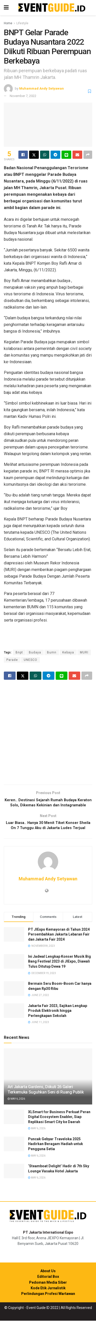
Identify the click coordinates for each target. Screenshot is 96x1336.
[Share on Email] (77, 155)
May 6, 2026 (16, 1114)
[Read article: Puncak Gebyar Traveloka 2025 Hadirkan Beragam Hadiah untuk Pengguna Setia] (14, 1159)
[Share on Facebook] (23, 155)
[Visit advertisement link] (48, 733)
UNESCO (30, 660)
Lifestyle (22, 23)
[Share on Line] (66, 155)
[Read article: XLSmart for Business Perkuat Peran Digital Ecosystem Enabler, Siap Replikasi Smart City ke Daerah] (14, 1132)
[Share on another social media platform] (87, 155)
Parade (12, 660)
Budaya (35, 652)
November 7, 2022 (23, 96)
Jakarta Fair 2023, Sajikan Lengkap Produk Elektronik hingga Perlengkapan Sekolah (57, 1026)
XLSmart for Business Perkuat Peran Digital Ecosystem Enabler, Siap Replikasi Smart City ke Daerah (59, 1132)
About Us (48, 1286)
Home (8, 23)
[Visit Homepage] (51, 7)
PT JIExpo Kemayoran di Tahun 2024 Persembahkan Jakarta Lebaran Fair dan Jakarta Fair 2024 (59, 950)
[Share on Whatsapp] (45, 155)
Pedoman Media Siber (48, 1298)
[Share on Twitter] (34, 155)
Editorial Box (48, 1292)
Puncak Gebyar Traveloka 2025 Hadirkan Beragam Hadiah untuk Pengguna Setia (55, 1159)
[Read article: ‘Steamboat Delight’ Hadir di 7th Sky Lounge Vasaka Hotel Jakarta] (14, 1186)
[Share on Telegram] (55, 155)
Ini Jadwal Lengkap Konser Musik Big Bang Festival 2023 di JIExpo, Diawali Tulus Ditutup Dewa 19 (59, 977)
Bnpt (19, 652)
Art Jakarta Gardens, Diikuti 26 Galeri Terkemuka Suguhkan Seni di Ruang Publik (46, 1105)
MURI (84, 652)
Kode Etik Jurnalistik (48, 1303)
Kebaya (68, 652)
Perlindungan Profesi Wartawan (48, 1309)
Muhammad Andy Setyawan (41, 88)
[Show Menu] (6, 7)
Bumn (51, 652)
